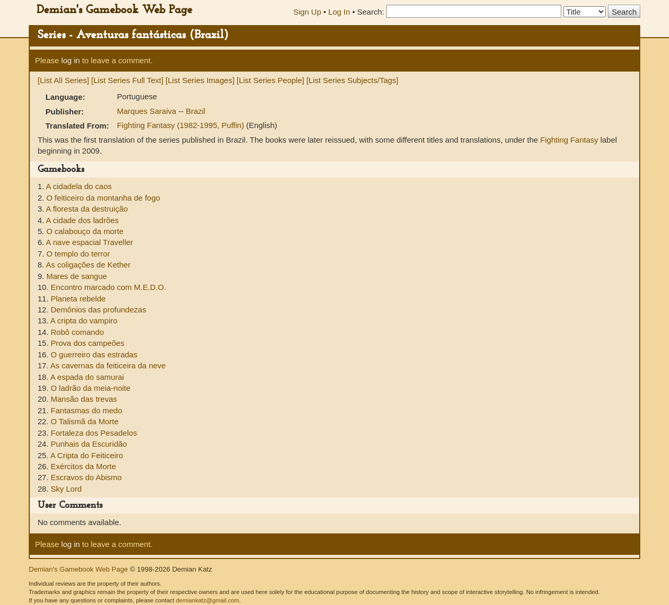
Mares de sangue (77, 276)
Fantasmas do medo (86, 410)
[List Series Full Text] (127, 80)
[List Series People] (270, 80)
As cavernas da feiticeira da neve (108, 365)
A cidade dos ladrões (82, 220)
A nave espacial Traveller (89, 242)
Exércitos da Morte (83, 466)
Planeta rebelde (78, 298)
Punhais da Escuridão (89, 443)
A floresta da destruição (87, 208)
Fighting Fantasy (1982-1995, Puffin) (181, 125)
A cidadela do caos (79, 186)
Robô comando (77, 332)
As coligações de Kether (88, 264)
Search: (370, 11)
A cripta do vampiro (83, 320)
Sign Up (307, 11)
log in (70, 60)
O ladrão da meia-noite (91, 387)
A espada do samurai (87, 377)
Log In (339, 11)
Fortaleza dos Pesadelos (94, 432)
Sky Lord (66, 488)
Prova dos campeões (87, 343)
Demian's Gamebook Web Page (114, 10)
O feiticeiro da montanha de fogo (103, 197)
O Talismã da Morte (85, 421)
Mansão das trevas (84, 398)
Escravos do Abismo (86, 477)
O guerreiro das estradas (94, 354)
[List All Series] (63, 80)
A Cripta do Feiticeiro (86, 455)
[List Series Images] (200, 80)
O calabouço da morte (85, 231)
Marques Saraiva (148, 111)
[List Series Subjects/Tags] (352, 80)
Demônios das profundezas (98, 309)
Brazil (195, 111)
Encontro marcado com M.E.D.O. (108, 287)
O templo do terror (78, 253)
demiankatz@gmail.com (207, 600)
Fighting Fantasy (569, 139)
